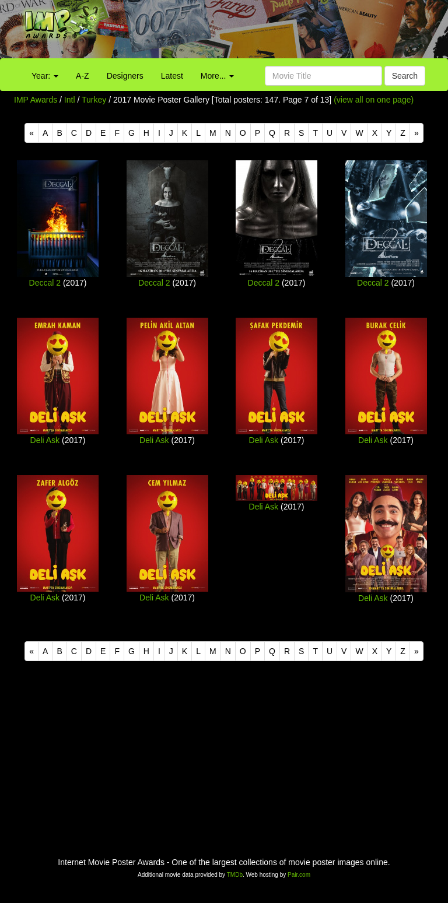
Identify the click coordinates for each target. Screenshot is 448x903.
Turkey (94, 99)
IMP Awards (35, 99)
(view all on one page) (374, 99)
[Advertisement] (280, 32)
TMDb (235, 875)
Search (405, 75)
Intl (69, 99)
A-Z (82, 75)
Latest (172, 75)
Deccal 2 (45, 282)
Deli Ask (45, 440)
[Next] (417, 133)
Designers (125, 75)
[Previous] (31, 133)
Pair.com (299, 875)
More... (217, 75)
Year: (45, 75)
